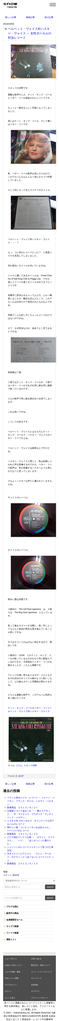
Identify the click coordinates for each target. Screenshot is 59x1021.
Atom (15, 875)
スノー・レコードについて (41, 972)
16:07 (21, 776)
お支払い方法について (13, 965)
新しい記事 (10, 17)
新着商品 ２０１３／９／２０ (22, 834)
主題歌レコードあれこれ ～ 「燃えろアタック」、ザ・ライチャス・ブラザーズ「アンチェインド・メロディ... (30, 814)
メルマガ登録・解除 (12, 972)
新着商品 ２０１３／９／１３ (22, 863)
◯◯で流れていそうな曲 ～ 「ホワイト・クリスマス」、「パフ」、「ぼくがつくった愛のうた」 (31, 840)
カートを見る (10, 998)
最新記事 (30, 17)
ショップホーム (11, 959)
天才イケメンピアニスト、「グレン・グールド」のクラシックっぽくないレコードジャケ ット (30, 856)
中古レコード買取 (12, 978)
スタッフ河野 (30, 765)
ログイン (8, 991)
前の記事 (49, 17)
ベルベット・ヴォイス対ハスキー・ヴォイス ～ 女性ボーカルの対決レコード (29, 33)
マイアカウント (11, 985)
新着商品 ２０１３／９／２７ (22, 807)
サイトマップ (36, 978)
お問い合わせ (36, 959)
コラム (19, 765)
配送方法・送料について (40, 965)
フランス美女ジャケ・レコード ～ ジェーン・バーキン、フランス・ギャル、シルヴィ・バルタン (31, 800)
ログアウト (35, 991)
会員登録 (34, 985)
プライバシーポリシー (39, 998)
